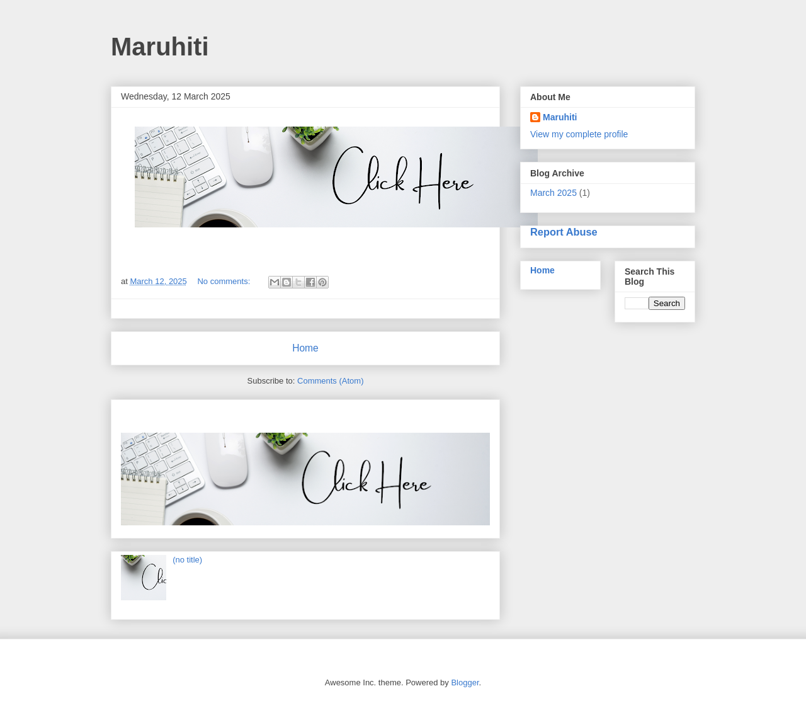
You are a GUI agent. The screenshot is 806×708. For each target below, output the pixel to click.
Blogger (465, 682)
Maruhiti (560, 117)
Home (305, 348)
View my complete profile (579, 134)
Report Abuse (564, 231)
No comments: (224, 281)
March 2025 (553, 193)
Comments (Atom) (330, 380)
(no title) (187, 559)
